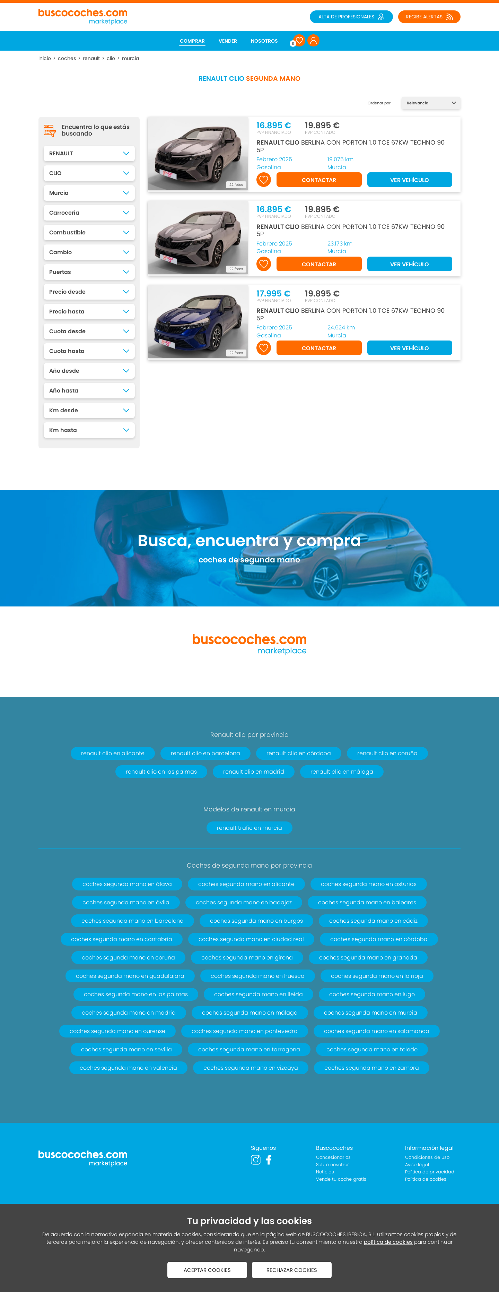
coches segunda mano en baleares (367, 902)
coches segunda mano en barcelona (132, 921)
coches (67, 58)
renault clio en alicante (113, 753)
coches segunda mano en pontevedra (245, 1031)
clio (111, 58)
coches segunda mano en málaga (250, 1013)
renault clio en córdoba (298, 753)
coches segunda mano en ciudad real (251, 939)
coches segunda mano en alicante (246, 884)
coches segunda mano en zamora (371, 1068)
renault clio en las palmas (161, 772)
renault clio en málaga (341, 772)
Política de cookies (425, 1179)
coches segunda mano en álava (127, 884)
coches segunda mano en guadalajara (130, 976)
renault (91, 58)
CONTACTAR (319, 180)
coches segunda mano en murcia (370, 1013)
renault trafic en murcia (249, 828)
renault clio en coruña (387, 753)
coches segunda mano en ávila (125, 902)
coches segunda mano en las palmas (136, 994)
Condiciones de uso (427, 1157)
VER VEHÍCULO (409, 180)
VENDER (228, 40)
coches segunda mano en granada (368, 958)
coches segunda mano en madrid (129, 1013)
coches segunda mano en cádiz (373, 921)
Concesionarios (333, 1157)
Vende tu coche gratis (341, 1179)
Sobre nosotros (333, 1164)
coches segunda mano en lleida (258, 994)
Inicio (44, 58)
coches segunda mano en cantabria (121, 939)
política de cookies (388, 1242)
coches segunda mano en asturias (369, 884)
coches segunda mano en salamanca (376, 1031)
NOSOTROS (264, 40)
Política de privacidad (429, 1172)
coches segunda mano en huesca (258, 976)
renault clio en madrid (253, 772)
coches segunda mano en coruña (128, 958)
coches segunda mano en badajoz (244, 902)
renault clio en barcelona (205, 753)
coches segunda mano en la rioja (377, 976)
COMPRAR (192, 40)
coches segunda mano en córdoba (379, 939)
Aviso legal (417, 1164)
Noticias (325, 1172)
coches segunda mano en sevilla (126, 1049)
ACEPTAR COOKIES (207, 1270)
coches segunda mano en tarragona (249, 1049)
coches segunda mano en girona (247, 958)
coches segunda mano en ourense (117, 1031)
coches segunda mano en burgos (256, 921)
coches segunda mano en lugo (372, 994)
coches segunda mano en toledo (372, 1049)
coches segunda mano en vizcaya (250, 1068)
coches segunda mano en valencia (128, 1068)
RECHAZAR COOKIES (291, 1270)
